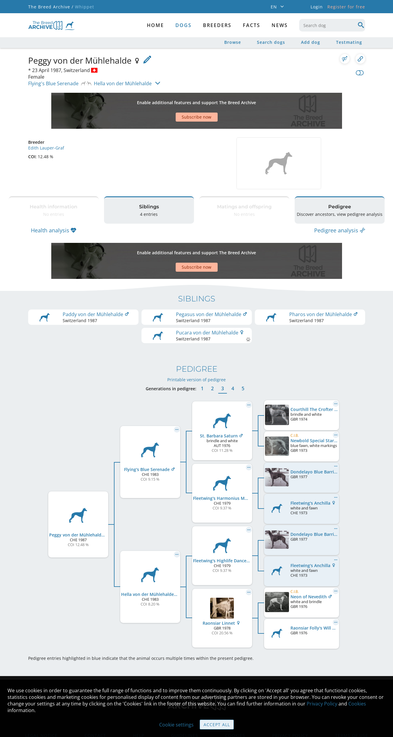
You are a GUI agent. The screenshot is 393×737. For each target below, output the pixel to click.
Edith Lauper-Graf (46, 127)
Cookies (357, 703)
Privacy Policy (322, 703)
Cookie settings (176, 724)
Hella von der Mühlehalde (123, 83)
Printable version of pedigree (196, 343)
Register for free (346, 7)
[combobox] (332, 25)
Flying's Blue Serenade (53, 83)
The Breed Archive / (50, 7)
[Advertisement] (173, 100)
